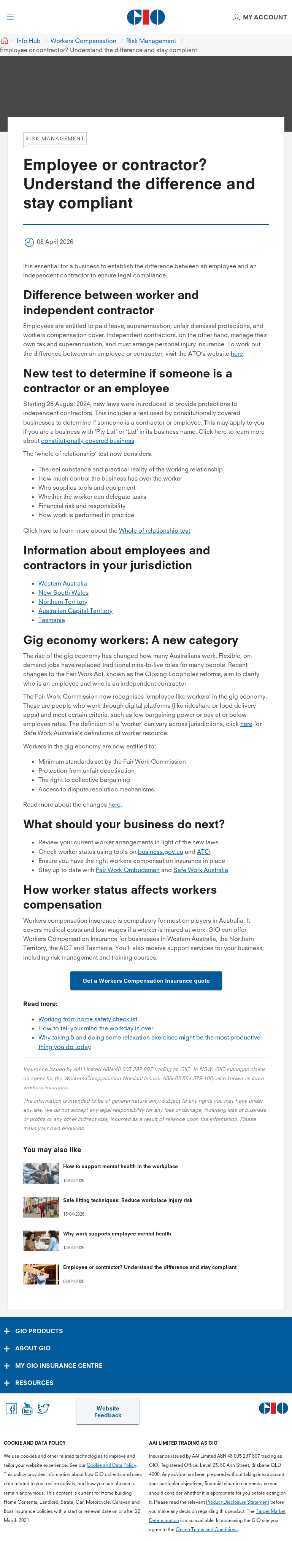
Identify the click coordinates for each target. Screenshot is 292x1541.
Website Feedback (107, 1411)
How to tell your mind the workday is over (95, 1028)
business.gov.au (160, 851)
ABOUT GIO (33, 1348)
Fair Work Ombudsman (128, 870)
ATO (203, 851)
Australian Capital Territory (75, 610)
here (237, 353)
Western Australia (62, 583)
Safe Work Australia (200, 870)
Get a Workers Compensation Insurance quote (146, 980)
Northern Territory (62, 601)
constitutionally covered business (87, 440)
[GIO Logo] (146, 17)
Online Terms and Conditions (207, 1529)
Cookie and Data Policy (111, 1465)
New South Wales (63, 592)
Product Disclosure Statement (237, 1502)
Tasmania (51, 620)
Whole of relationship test (154, 530)
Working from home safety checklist (87, 1019)
